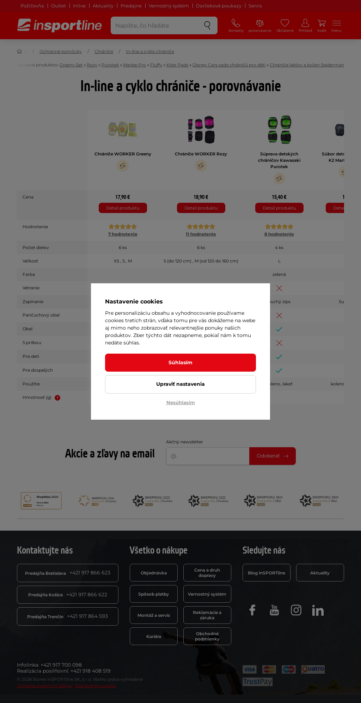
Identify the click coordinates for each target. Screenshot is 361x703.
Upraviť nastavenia (180, 384)
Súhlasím (180, 362)
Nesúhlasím (180, 402)
